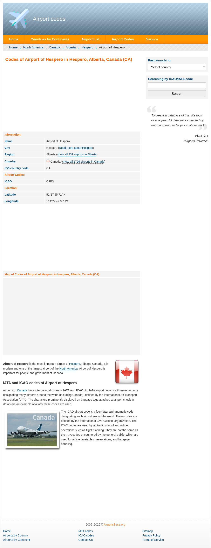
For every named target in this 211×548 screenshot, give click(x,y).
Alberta (71, 47)
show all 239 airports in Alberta (77, 154)
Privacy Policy (151, 535)
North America (33, 47)
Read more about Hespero (76, 147)
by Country (15, 535)
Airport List (90, 39)
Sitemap (147, 531)
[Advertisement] (71, 96)
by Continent (16, 539)
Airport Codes (123, 39)
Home (13, 39)
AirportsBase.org (114, 524)
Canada (54, 47)
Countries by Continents (50, 39)
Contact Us (86, 539)
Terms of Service (153, 539)
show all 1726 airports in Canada (83, 161)
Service (152, 39)
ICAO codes (86, 535)
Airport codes (49, 19)
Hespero (87, 47)
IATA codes (86, 531)
